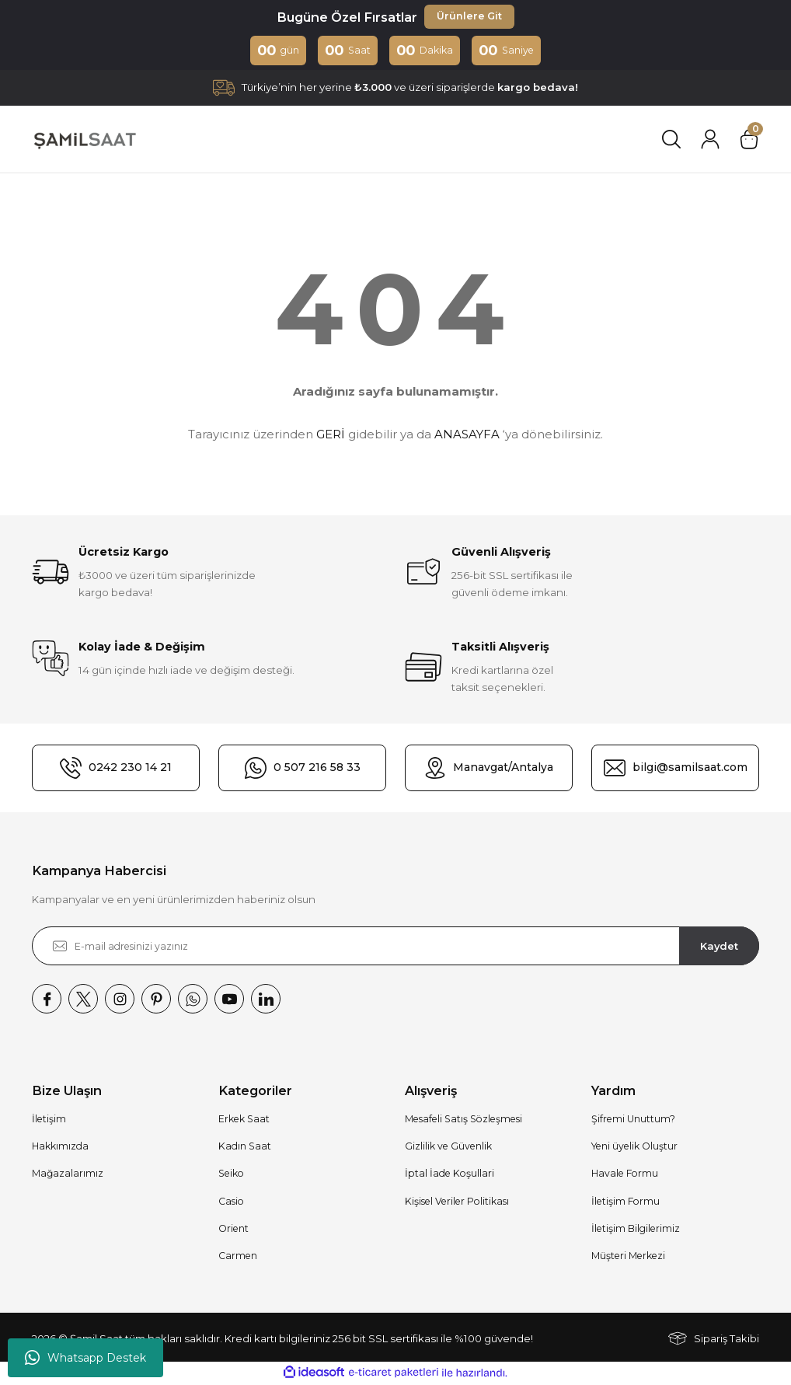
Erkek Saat (244, 1120)
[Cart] (749, 141)
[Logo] (84, 140)
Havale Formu (624, 1175)
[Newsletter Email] (395, 947)
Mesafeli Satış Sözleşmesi (463, 1120)
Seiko (231, 1175)
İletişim (49, 1120)
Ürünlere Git (469, 17)
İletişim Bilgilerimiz (635, 1230)
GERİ (330, 434)
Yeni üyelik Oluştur (634, 1147)
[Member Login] (710, 141)
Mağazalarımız (67, 1175)
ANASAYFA (467, 434)
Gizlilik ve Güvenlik (448, 1147)
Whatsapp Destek (85, 1357)
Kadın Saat (244, 1147)
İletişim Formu (625, 1203)
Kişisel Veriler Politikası (457, 1203)
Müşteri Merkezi (628, 1257)
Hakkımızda (60, 1147)
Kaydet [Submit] (719, 946)
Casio (231, 1203)
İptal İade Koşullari (449, 1175)
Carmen (237, 1257)
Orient (233, 1230)
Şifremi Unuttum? (633, 1120)
